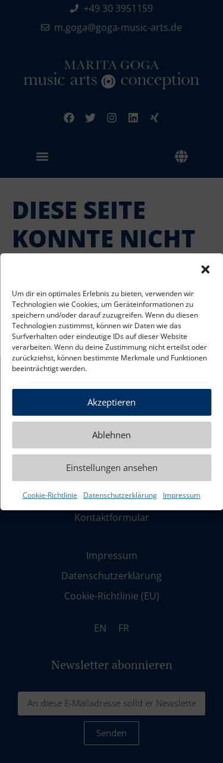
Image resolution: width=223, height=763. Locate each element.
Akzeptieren (111, 402)
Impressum (181, 495)
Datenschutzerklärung (120, 495)
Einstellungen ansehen (112, 467)
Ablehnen (111, 435)
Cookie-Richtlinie (50, 495)
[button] (205, 269)
